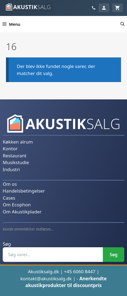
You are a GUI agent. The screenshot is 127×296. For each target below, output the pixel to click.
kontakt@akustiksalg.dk (46, 278)
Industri (11, 169)
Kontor (10, 148)
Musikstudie (16, 162)
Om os (10, 184)
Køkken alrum (18, 142)
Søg (7, 244)
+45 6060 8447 (80, 271)
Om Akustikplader (22, 212)
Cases (9, 198)
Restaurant (14, 155)
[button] (122, 24)
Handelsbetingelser (24, 191)
